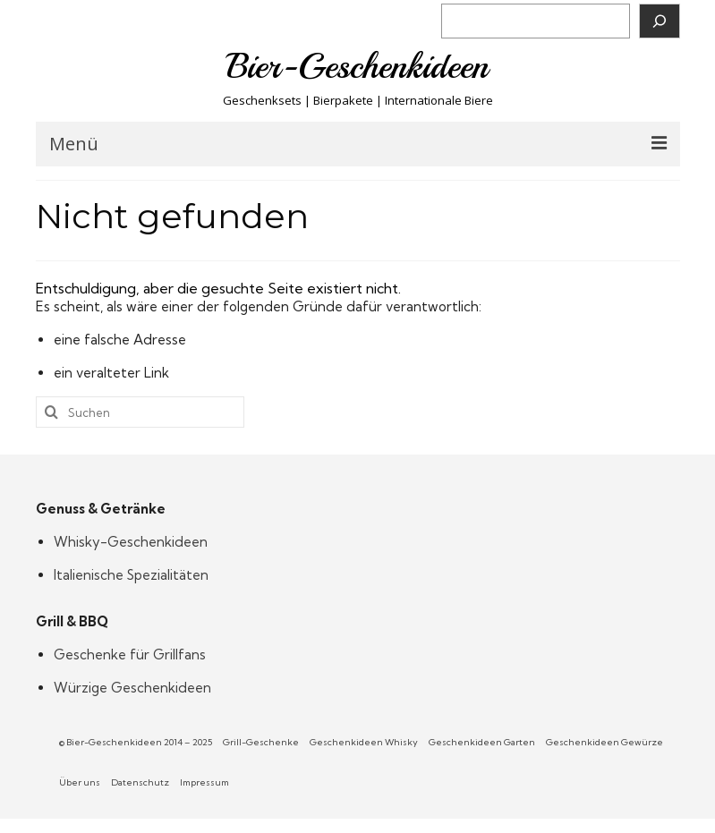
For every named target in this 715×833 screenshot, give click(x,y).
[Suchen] (659, 21)
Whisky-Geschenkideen (131, 541)
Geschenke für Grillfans (130, 654)
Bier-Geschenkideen (357, 66)
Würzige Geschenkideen (132, 687)
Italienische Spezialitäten (131, 574)
